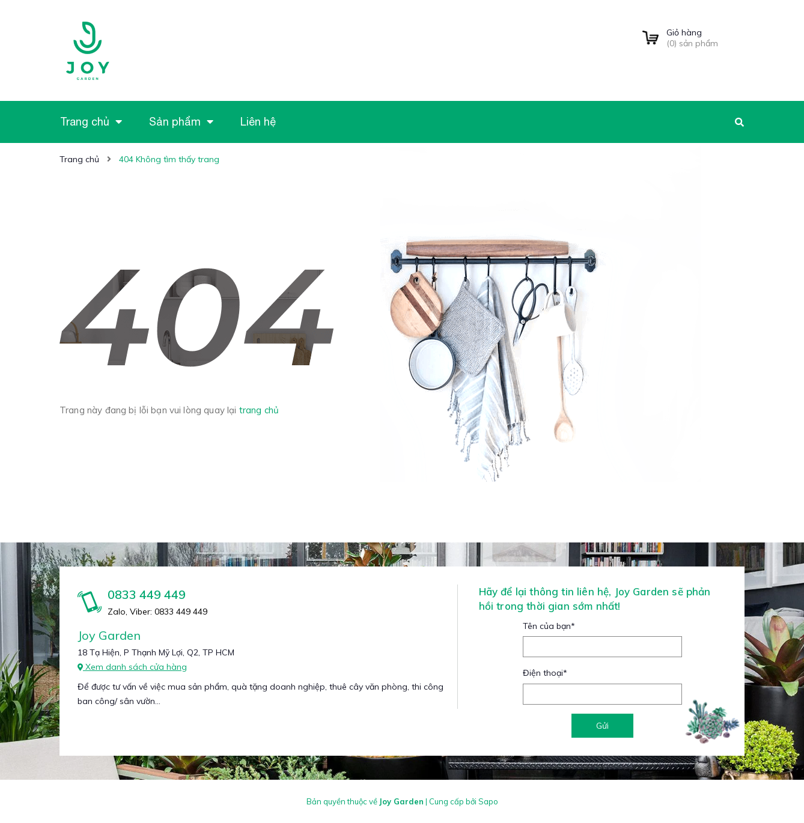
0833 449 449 (147, 594)
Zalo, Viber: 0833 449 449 (157, 611)
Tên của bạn (549, 626)
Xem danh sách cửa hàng (132, 666)
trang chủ (259, 410)
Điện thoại (545, 672)
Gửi (602, 725)
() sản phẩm (705, 38)
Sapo (488, 801)
